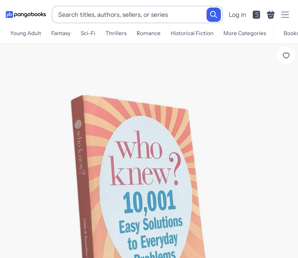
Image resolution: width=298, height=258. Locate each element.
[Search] (214, 15)
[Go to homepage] (26, 14)
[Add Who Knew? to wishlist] (286, 53)
